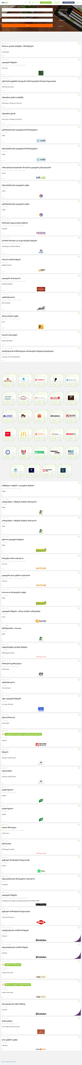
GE (77, 2)
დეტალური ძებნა (6, 30)
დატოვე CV (7, 384)
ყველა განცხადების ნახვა (8, 1061)
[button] (51, 15)
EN (80, 2)
